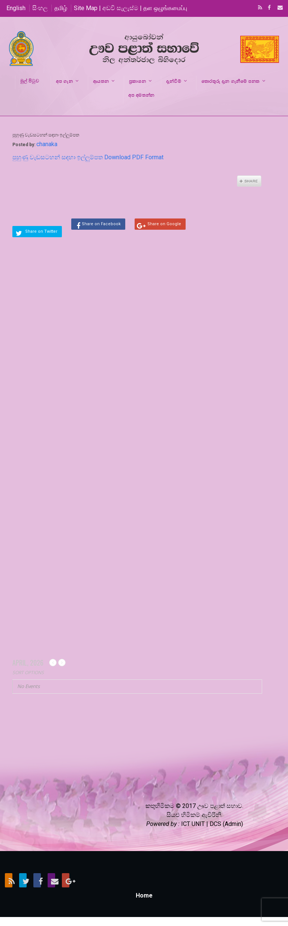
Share (249, 181)
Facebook (268, 8)
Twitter (23, 880)
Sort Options (28, 672)
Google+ (65, 880)
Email (51, 880)
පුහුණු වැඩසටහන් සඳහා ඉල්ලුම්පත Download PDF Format (88, 157)
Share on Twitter (41, 231)
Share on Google (164, 223)
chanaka (46, 144)
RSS (259, 8)
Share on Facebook (101, 223)
